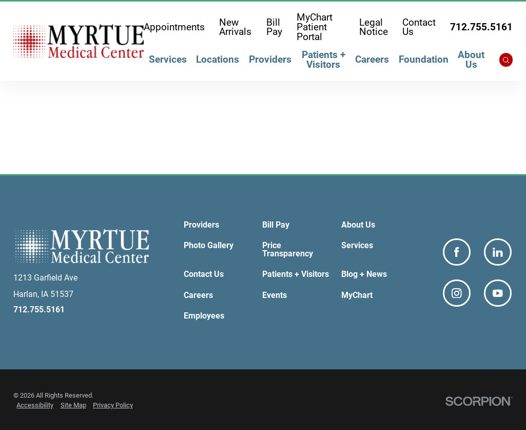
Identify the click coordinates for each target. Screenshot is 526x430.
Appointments (174, 27)
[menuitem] (167, 62)
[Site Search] (506, 60)
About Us (471, 59)
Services (168, 59)
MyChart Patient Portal (315, 27)
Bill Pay (274, 27)
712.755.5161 (481, 27)
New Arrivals (235, 27)
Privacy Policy (113, 405)
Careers (372, 59)
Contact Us (419, 27)
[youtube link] (498, 293)
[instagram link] (457, 293)
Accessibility (34, 405)
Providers (270, 59)
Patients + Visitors (323, 59)
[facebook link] (457, 252)
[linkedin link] (498, 252)
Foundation (424, 59)
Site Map (73, 405)
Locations (217, 59)
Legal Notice (373, 27)
